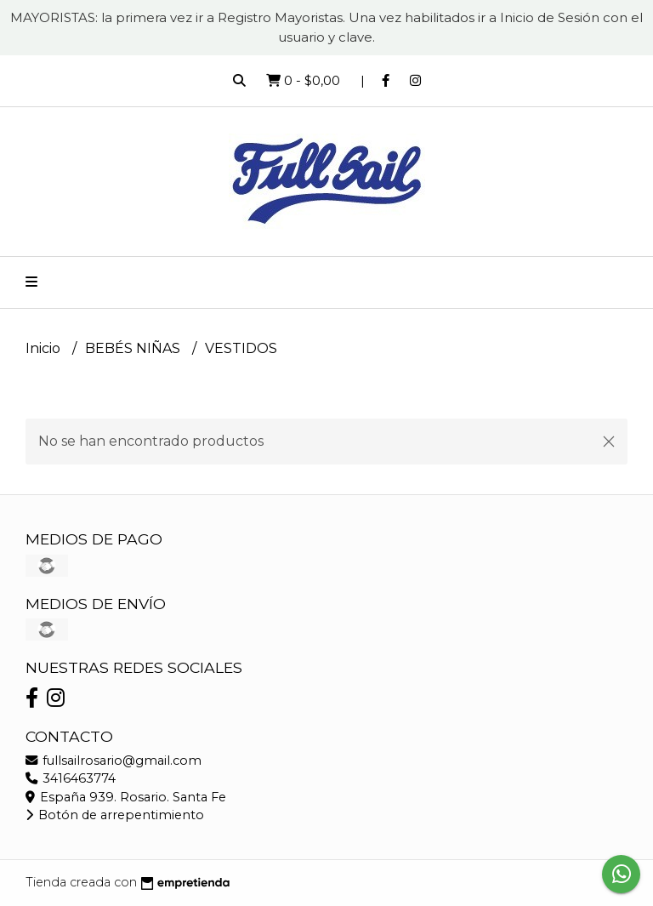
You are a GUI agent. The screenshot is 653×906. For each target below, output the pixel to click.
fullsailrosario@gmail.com (114, 760)
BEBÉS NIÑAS (134, 348)
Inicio (45, 348)
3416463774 (71, 778)
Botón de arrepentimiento (115, 815)
